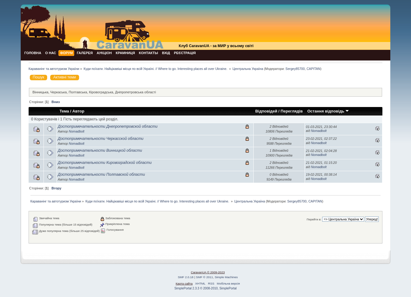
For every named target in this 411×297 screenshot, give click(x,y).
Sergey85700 (295, 69)
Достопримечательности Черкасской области (100, 138)
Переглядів (291, 111)
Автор (78, 111)
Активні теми (64, 77)
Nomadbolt (76, 131)
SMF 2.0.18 (185, 277)
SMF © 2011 (204, 277)
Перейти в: (314, 219)
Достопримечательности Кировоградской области (105, 163)
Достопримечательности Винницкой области (100, 150)
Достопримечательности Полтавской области (101, 174)
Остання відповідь (328, 111)
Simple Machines (226, 277)
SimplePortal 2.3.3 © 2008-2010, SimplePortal (205, 288)
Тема (64, 111)
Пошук (38, 77)
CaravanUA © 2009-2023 (208, 272)
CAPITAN (313, 69)
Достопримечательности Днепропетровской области (108, 126)
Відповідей (266, 111)
